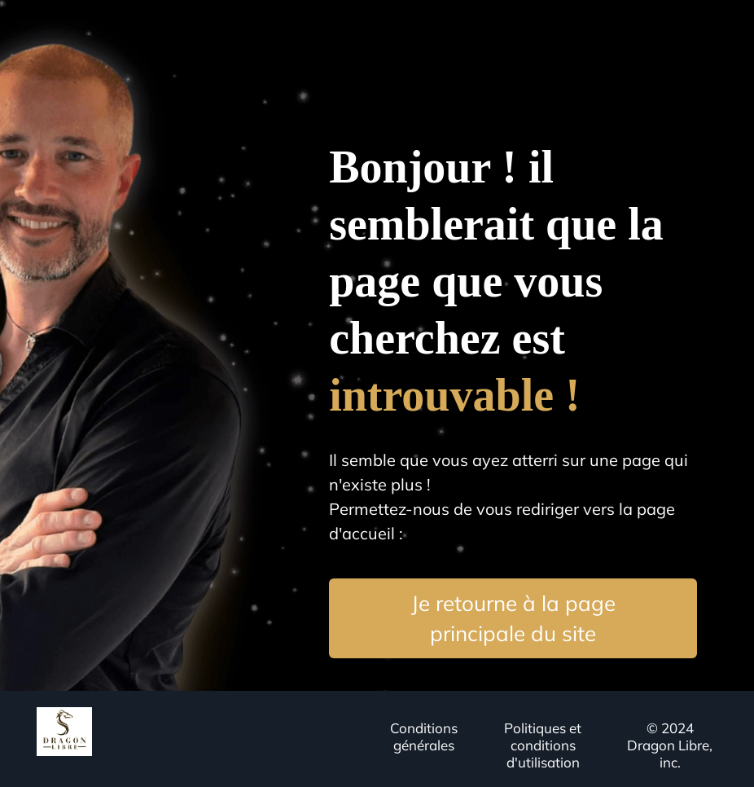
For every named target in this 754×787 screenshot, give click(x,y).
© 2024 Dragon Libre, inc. (669, 745)
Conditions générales (424, 736)
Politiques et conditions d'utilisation (542, 745)
